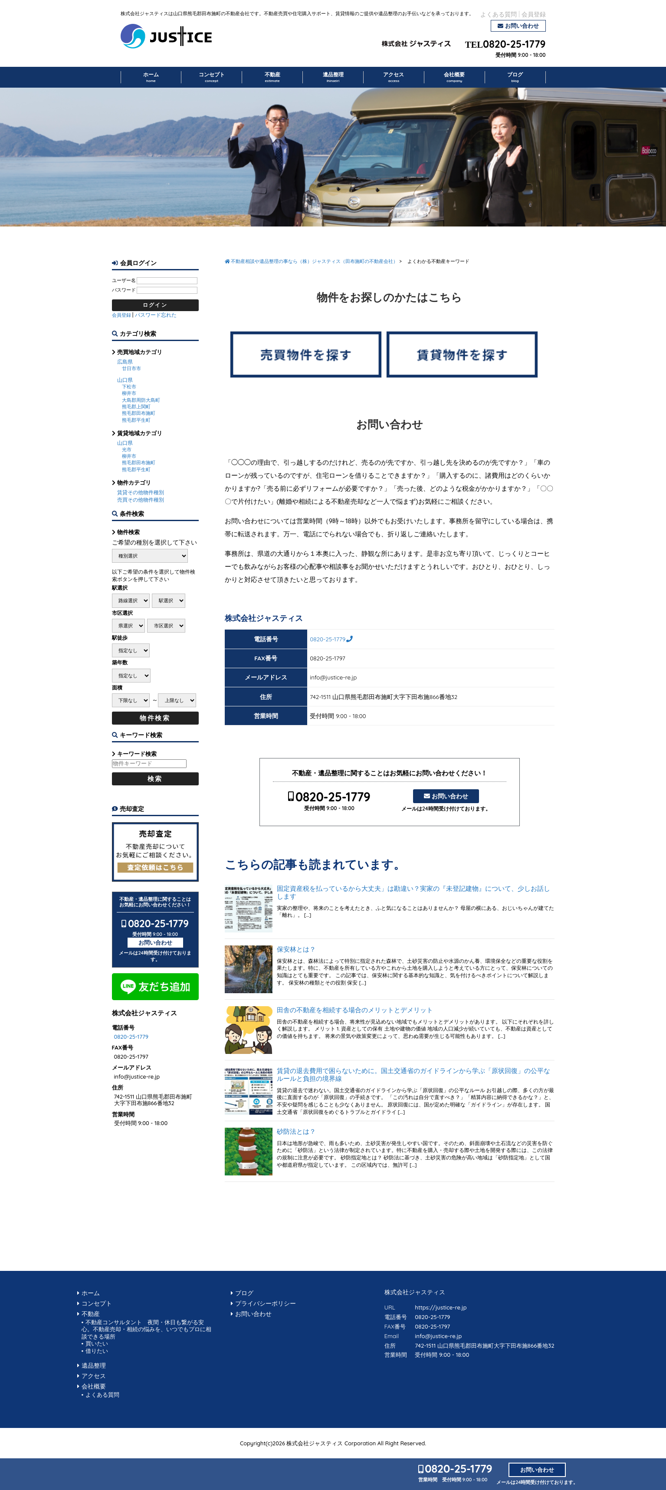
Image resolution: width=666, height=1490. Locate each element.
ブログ (515, 77)
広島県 (125, 361)
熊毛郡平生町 (136, 420)
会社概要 (454, 77)
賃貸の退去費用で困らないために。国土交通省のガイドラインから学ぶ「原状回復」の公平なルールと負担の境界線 (413, 1075)
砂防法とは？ (296, 1132)
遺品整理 (333, 77)
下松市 (129, 387)
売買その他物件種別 (140, 499)
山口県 (125, 380)
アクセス (393, 77)
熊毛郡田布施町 (138, 413)
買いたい (96, 1343)
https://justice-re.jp (440, 1307)
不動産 (272, 77)
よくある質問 (498, 14)
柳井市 (129, 393)
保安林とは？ (296, 949)
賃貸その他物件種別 (140, 492)
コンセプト (212, 77)
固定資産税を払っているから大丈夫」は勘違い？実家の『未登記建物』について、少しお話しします (413, 892)
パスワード (124, 290)
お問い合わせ (522, 25)
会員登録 (534, 14)
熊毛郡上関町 (136, 407)
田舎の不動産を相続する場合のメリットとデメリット (355, 1010)
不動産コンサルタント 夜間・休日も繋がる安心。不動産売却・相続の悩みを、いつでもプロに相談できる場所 (146, 1329)
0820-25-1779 (514, 44)
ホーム (151, 77)
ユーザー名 (124, 280)
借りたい (96, 1350)
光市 (126, 449)
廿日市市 (131, 368)
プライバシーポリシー (265, 1303)
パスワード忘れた (156, 315)
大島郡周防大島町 (141, 400)
